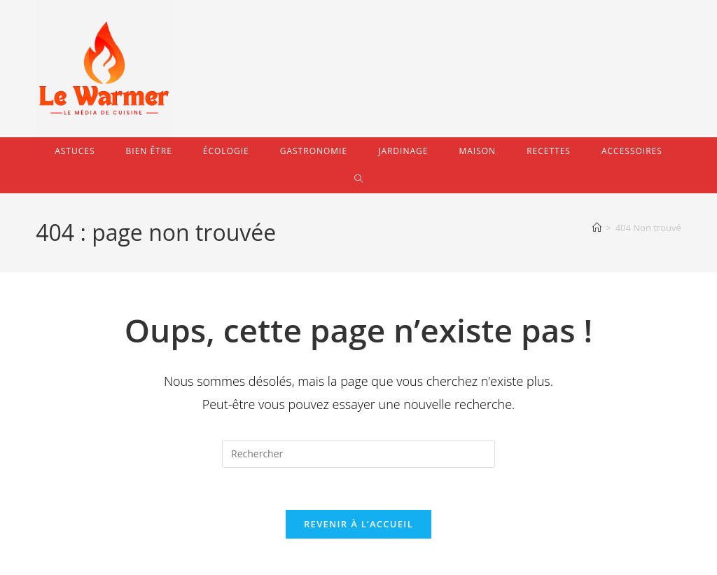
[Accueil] (596, 227)
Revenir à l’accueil (358, 524)
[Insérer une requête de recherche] (358, 454)
